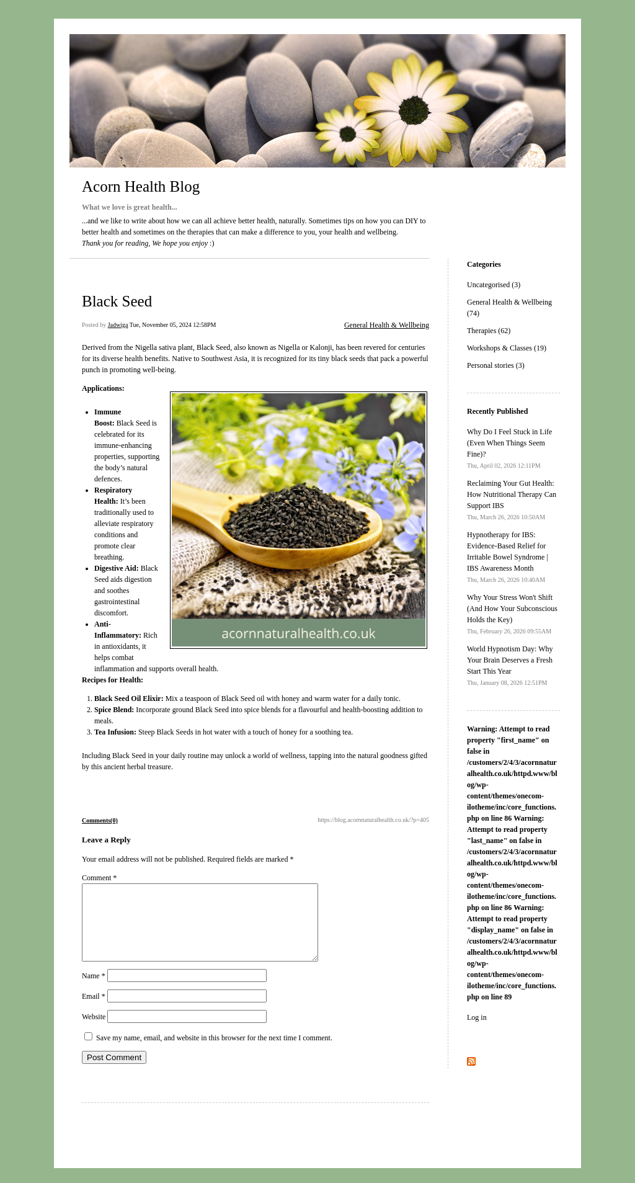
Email (93, 1011)
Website (93, 1031)
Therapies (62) (488, 330)
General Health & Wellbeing (386, 325)
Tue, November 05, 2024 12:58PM (173, 324)
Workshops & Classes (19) (506, 348)
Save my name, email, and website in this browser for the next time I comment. (214, 1052)
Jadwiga (118, 324)
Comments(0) (100, 820)
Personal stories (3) (496, 365)
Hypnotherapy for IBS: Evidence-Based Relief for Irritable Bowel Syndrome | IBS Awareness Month (507, 556)
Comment (99, 877)
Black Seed (117, 301)
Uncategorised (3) (493, 284)
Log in (477, 1017)
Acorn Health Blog (141, 186)
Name (93, 990)
